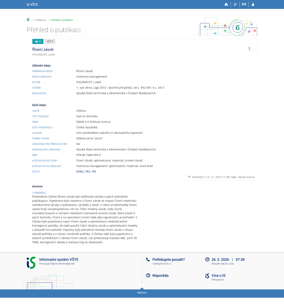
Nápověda (160, 284)
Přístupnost (218, 288)
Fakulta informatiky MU (62, 272)
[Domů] (226, 4)
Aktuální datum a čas (223, 272)
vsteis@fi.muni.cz (161, 272)
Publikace (40, 20)
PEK (87, 171)
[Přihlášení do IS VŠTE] (252, 4)
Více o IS (218, 284)
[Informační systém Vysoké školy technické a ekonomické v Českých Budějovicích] (32, 4)
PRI (94, 171)
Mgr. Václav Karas (243, 177)
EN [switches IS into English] (244, 4)
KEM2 (80, 171)
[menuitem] (248, 49)
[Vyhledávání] (235, 4)
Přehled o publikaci (62, 20)
